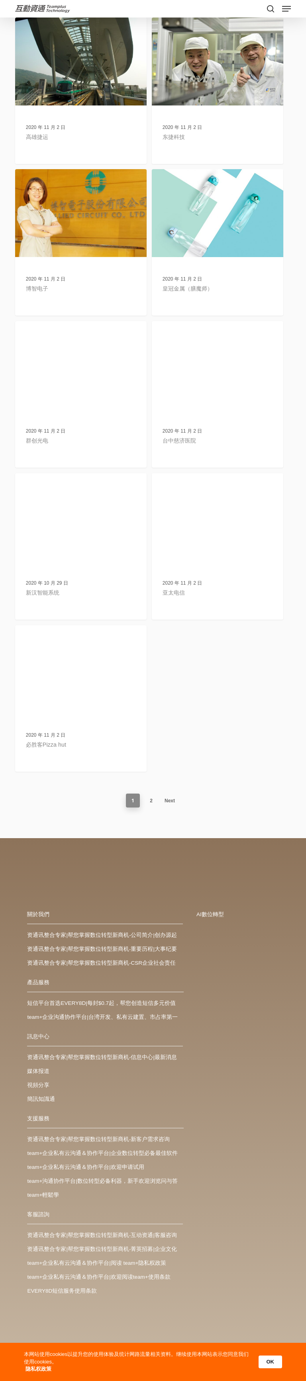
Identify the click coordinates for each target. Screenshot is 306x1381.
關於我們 (38, 914)
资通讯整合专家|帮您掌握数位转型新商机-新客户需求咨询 (98, 1139)
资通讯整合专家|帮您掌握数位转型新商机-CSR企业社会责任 (101, 963)
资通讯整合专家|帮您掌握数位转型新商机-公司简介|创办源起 (102, 935)
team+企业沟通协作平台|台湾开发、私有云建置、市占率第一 (102, 1017)
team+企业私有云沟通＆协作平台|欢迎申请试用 (85, 1167)
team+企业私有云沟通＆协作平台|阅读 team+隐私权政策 (96, 1263)
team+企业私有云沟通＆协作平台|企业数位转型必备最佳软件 (102, 1153)
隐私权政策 (38, 1369)
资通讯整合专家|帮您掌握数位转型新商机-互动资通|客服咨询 (102, 1235)
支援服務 (38, 1119)
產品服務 (38, 982)
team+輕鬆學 (43, 1195)
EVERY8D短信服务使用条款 (62, 1291)
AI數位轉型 (210, 914)
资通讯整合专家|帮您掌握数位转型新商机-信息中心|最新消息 (102, 1057)
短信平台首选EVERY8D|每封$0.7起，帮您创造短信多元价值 (101, 1003)
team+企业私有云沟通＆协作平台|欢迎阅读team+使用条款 (98, 1277)
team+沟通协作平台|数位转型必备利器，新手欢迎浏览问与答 (102, 1181)
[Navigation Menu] (286, 9)
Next (170, 801)
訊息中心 (38, 1037)
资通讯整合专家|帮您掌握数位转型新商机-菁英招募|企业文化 (102, 1249)
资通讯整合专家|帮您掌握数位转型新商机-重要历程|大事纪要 (102, 949)
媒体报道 (38, 1071)
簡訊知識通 (41, 1099)
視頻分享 (38, 1085)
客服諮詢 (38, 1214)
